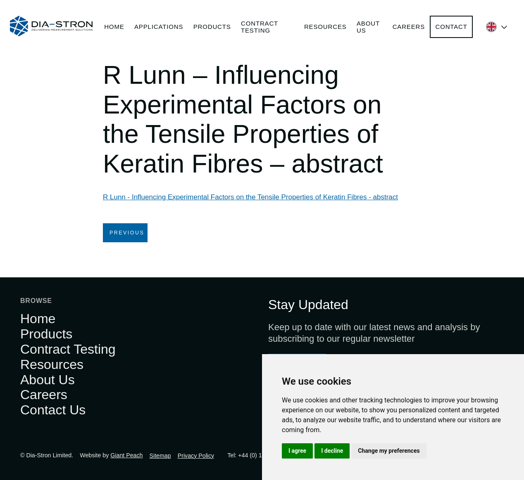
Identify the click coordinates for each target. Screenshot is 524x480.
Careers (409, 26)
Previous (127, 233)
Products (212, 26)
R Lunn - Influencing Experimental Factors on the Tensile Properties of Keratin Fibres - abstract (250, 197)
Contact (451, 26)
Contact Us (53, 409)
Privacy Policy (196, 455)
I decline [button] (332, 450)
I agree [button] (297, 450)
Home (114, 26)
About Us (368, 27)
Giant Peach (126, 455)
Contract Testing (259, 27)
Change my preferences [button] (388, 450)
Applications (158, 26)
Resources (325, 26)
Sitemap (160, 455)
